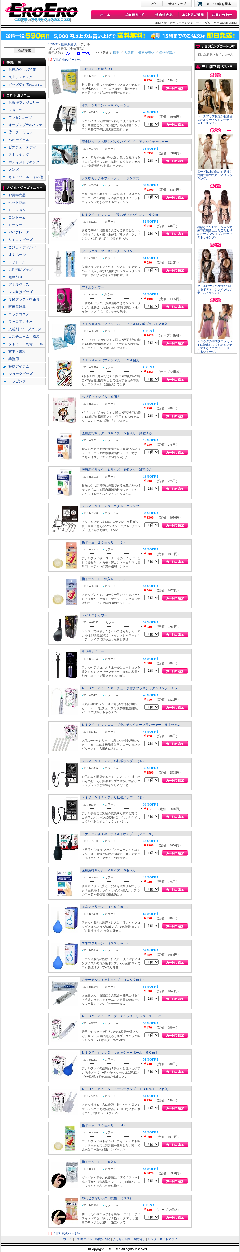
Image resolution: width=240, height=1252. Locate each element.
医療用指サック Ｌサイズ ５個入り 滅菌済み (117, 469)
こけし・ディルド (22, 247)
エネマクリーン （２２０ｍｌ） (106, 943)
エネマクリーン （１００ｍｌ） (106, 907)
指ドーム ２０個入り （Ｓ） (104, 542)
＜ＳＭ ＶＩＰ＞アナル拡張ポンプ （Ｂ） (113, 797)
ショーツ (15, 110)
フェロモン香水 (20, 322)
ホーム (67, 1239)
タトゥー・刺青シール (25, 344)
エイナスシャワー (94, 615)
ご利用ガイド (83, 1239)
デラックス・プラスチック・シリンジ (109, 251)
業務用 (13, 359)
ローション (17, 210)
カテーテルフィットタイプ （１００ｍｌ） (113, 980)
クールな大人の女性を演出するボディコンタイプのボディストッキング (214, 289)
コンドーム (17, 217)
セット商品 (17, 203)
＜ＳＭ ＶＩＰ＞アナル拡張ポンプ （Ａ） (113, 761)
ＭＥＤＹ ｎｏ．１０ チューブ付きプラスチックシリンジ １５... (131, 688)
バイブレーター (20, 232)
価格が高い (167, 53)
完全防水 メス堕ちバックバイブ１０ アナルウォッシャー (125, 142)
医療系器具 (17, 307)
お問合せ (139, 1239)
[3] (59, 59)
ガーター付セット (22, 132)
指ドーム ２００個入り (99, 1162)
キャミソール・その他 (25, 177)
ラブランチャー (93, 652)
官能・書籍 (17, 351)
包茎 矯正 (15, 277)
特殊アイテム (18, 366)
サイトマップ (168, 1239)
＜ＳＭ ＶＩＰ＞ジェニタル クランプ (110, 506)
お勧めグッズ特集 (22, 70)
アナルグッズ (18, 284)
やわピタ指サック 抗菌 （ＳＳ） (107, 1198)
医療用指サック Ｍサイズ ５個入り (109, 870)
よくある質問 (121, 1239)
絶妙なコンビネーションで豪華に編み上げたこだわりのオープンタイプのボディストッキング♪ (214, 232)
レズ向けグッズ (20, 292)
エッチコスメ (18, 314)
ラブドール (17, 262)
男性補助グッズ (20, 270)
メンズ (13, 170)
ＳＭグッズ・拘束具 (24, 299)
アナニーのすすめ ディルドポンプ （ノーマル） (118, 834)
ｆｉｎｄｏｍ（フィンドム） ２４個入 (110, 360)
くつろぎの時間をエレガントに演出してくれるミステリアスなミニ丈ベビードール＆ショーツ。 (214, 346)
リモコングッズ (20, 240)
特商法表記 (102, 1239)
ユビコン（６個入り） (98, 69)
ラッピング (17, 381)
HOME (53, 44)
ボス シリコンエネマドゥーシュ (106, 105)
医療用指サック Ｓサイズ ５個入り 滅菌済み (117, 433)
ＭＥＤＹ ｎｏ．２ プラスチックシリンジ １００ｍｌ (123, 1016)
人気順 (129, 53)
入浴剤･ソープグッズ (24, 329)
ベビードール (18, 140)
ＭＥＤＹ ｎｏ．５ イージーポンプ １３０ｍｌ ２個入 (125, 1089)
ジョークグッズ (20, 374)
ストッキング (18, 155)
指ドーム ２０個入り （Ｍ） (104, 1125)
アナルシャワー (93, 287)
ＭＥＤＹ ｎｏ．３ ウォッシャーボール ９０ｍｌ (120, 1052)
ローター (15, 225)
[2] (55, 59)
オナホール (17, 255)
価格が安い (146, 53)
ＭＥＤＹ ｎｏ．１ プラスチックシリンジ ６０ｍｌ (121, 214)
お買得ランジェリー (24, 103)
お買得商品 (17, 195)
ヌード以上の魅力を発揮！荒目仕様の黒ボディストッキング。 (214, 175)
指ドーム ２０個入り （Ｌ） (104, 579)
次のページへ (71, 59)
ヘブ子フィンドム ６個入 (101, 397)
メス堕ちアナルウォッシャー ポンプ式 (110, 178)
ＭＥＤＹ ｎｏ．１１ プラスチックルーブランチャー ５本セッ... (131, 725)
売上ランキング (20, 77)
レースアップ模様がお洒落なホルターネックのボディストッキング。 (214, 120)
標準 (116, 53)
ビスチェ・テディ (22, 147)
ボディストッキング (24, 162)
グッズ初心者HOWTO (25, 84)
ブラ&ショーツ (20, 117)
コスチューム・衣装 (24, 337)
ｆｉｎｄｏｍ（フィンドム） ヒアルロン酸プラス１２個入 (125, 324)
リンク (152, 1239)
